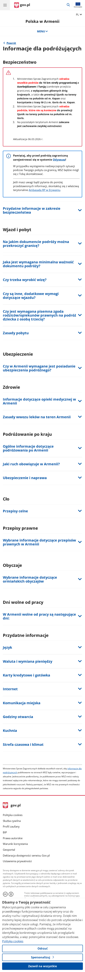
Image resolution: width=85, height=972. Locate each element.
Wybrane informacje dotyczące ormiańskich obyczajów (30, 579)
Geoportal (9, 849)
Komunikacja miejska (21, 703)
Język (7, 647)
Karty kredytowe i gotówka (26, 675)
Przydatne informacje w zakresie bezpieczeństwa (31, 210)
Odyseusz (59, 159)
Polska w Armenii (43, 21)
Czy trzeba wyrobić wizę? (25, 279)
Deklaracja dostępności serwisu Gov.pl (26, 855)
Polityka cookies (12, 815)
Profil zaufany (11, 826)
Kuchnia (10, 730)
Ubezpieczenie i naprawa (25, 477)
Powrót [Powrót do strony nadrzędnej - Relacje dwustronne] (11, 43)
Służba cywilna (12, 821)
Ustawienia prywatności (17, 861)
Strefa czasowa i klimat (23, 744)
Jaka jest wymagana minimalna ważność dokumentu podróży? (38, 264)
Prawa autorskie (12, 838)
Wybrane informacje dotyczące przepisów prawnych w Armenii (39, 542)
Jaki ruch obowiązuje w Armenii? (31, 464)
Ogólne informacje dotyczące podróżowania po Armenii (28, 448)
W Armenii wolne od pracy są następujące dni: (39, 616)
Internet (10, 689)
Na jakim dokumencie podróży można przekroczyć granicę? (36, 243)
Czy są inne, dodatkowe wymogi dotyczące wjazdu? (31, 295)
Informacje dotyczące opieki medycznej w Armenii (39, 401)
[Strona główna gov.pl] (22, 5)
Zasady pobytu (16, 333)
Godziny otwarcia (18, 716)
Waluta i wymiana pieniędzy (27, 661)
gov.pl (12, 805)
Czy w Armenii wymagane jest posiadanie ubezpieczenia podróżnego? (39, 368)
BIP (5, 832)
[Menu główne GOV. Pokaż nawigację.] (5, 5)
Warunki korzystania (15, 844)
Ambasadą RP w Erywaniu (44, 190)
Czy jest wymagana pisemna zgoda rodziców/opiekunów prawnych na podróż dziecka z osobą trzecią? (39, 315)
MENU (42, 31)
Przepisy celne (15, 511)
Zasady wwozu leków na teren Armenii (37, 417)
